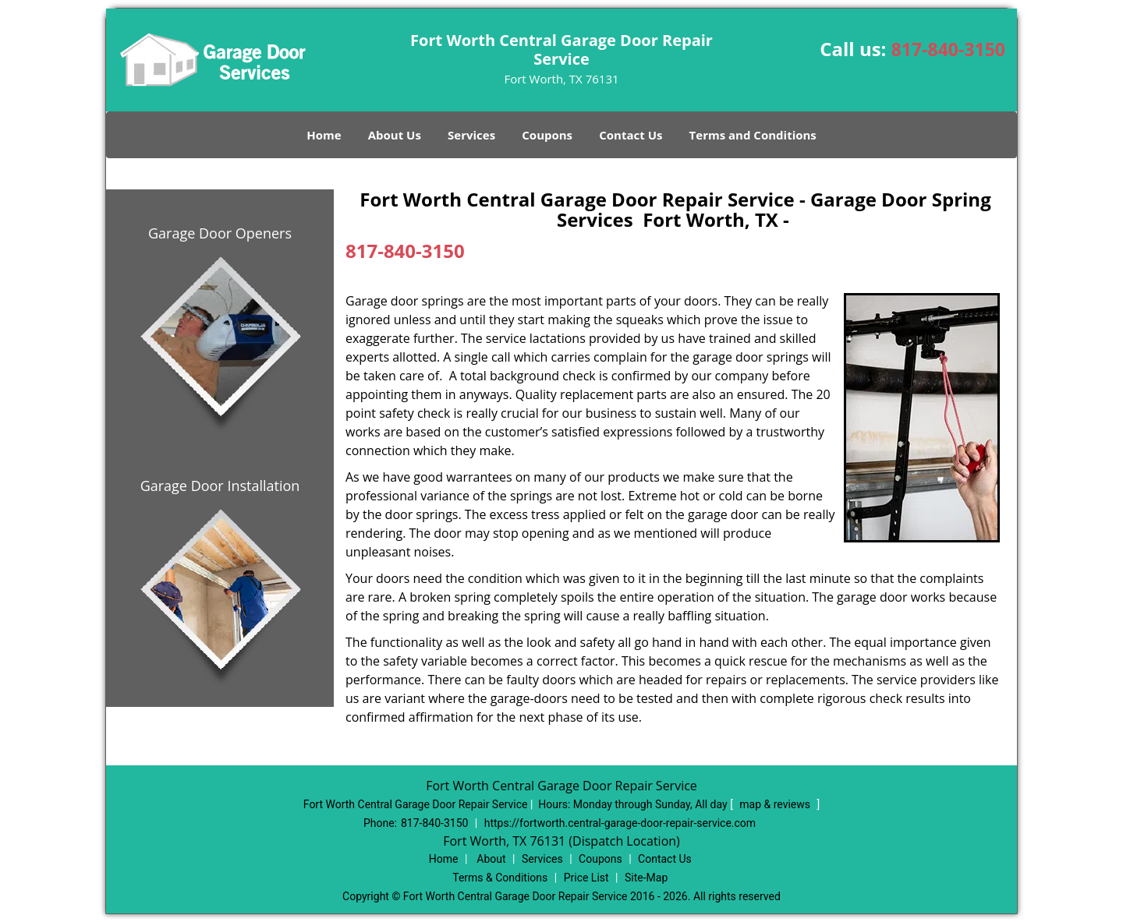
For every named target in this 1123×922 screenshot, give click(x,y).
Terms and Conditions (753, 135)
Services (471, 135)
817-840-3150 (948, 49)
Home (323, 135)
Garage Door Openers (220, 233)
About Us (394, 135)
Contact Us (630, 135)
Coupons (547, 135)
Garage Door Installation (220, 485)
